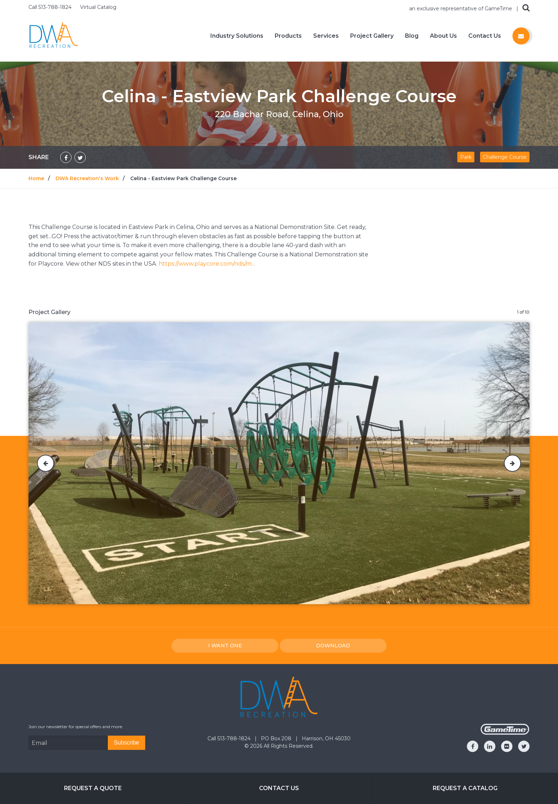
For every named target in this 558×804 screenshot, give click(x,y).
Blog (411, 36)
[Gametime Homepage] (505, 733)
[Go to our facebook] (472, 746)
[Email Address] (68, 743)
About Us (443, 36)
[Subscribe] (126, 743)
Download (333, 645)
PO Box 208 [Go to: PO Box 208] (277, 738)
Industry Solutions (236, 36)
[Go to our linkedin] (489, 746)
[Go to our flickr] (506, 746)
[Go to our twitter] (524, 746)
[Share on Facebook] (66, 157)
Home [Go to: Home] (36, 178)
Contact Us (484, 36)
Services (326, 36)
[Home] (53, 35)
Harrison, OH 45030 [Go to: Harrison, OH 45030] (326, 738)
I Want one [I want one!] (225, 645)
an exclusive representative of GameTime (461, 8)
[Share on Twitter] (80, 157)
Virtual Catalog (98, 7)
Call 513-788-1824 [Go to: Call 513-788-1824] (229, 738)
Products (288, 36)
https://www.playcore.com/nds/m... (207, 263)
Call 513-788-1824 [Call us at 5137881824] (50, 7)
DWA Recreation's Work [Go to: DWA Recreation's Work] (87, 178)
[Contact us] (521, 36)
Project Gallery (372, 36)
